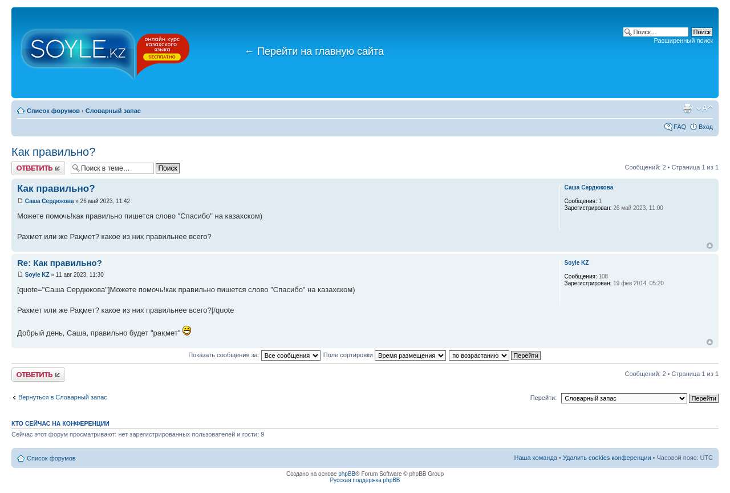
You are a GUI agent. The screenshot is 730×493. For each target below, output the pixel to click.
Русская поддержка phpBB (365, 480)
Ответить (38, 168)
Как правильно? (53, 152)
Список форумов (53, 110)
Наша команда (535, 457)
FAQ (680, 126)
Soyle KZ (37, 275)
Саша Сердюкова (49, 201)
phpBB (346, 474)
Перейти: (543, 397)
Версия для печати (687, 108)
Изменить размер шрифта (704, 108)
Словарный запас (113, 110)
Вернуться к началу (710, 246)
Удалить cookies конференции (607, 457)
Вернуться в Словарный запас (62, 397)
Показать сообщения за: (254, 354)
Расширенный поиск (683, 40)
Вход (706, 126)
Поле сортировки (384, 354)
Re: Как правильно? (59, 263)
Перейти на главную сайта (314, 51)
